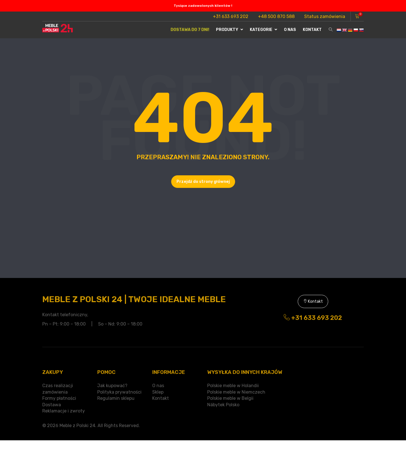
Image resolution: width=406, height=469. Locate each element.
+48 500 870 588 (276, 16)
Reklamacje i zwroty (63, 411)
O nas (290, 29)
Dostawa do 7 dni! (190, 29)
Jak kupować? (112, 385)
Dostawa (51, 404)
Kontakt (312, 29)
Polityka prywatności (119, 392)
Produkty (229, 29)
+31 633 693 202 (230, 16)
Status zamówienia (324, 16)
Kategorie (263, 29)
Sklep (158, 392)
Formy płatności (59, 398)
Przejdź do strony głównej (203, 181)
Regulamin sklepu (115, 398)
